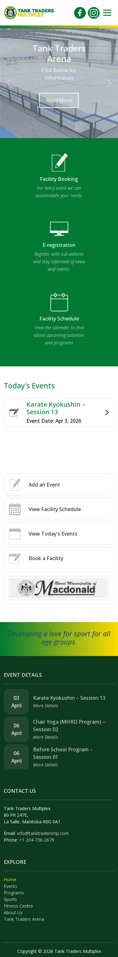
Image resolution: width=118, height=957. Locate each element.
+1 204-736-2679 (36, 840)
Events (10, 886)
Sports (10, 899)
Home (10, 879)
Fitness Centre (18, 906)
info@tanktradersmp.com (43, 833)
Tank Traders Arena (24, 919)
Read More (59, 100)
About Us (13, 912)
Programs (14, 893)
